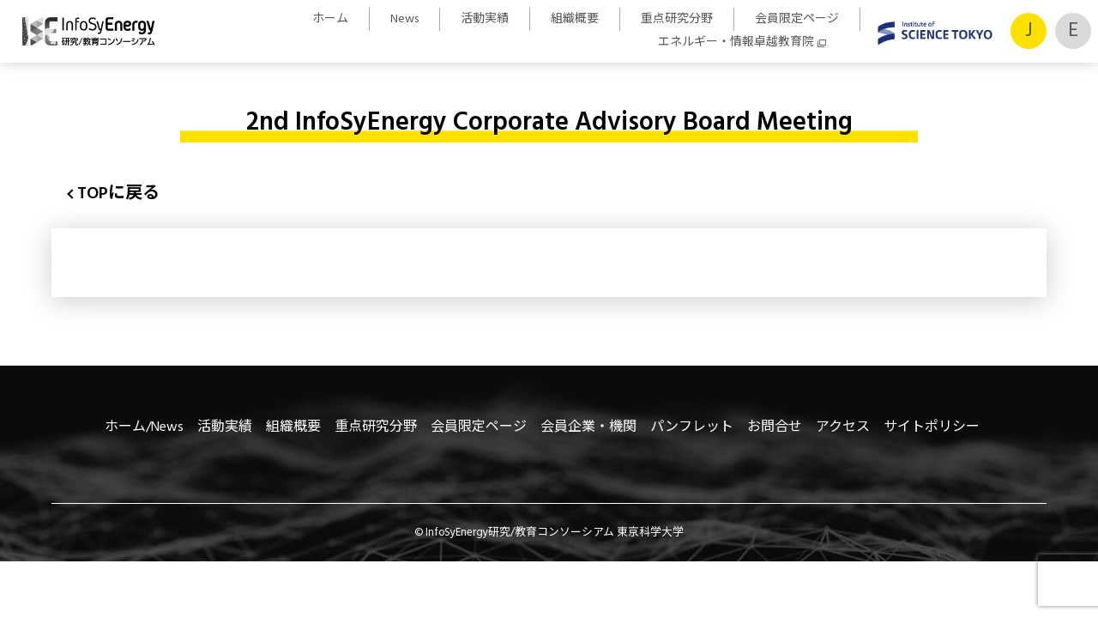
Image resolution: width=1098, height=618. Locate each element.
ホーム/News (144, 427)
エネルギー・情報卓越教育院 (736, 42)
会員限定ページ (797, 19)
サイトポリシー (932, 427)
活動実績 (485, 19)
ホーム (330, 19)
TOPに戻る (118, 194)
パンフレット (691, 427)
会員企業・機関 (588, 427)
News (404, 19)
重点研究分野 (677, 19)
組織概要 (575, 19)
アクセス (843, 427)
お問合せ (774, 427)
